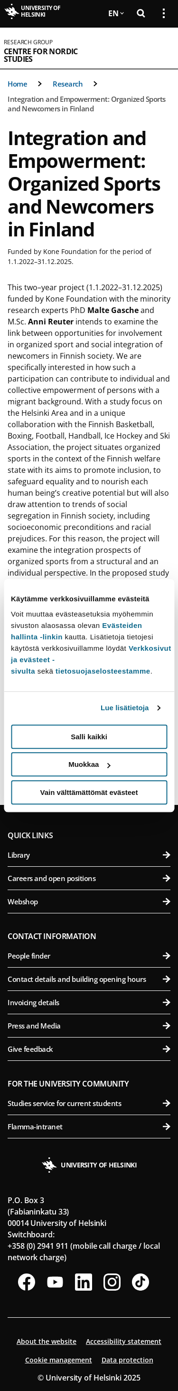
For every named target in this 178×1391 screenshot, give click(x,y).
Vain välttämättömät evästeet (89, 792)
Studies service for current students (89, 1103)
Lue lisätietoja (125, 708)
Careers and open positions (89, 878)
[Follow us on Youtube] (55, 1282)
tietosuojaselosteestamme (103, 671)
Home (17, 83)
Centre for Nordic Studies (41, 55)
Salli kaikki (89, 737)
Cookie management (58, 1359)
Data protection (127, 1359)
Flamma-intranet (89, 1126)
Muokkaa (89, 764)
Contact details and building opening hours (89, 979)
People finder (89, 955)
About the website (46, 1341)
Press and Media (89, 1025)
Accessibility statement (123, 1341)
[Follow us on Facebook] (26, 1282)
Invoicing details (89, 1002)
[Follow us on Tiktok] (140, 1282)
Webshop (89, 901)
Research (68, 83)
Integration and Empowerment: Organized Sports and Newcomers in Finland (87, 103)
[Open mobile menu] (160, 48)
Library (89, 855)
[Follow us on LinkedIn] (83, 1282)
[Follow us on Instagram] (112, 1282)
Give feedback (89, 1049)
